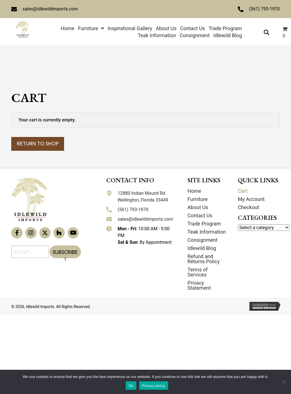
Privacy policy (153, 386)
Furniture (197, 199)
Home (194, 191)
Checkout (248, 207)
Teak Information (207, 232)
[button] (16, 232)
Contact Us (200, 215)
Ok (130, 386)
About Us (198, 207)
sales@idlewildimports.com (50, 9)
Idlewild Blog (202, 248)
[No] (284, 382)
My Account (251, 199)
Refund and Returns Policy (204, 258)
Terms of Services (198, 272)
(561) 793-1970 (264, 9)
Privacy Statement (199, 285)
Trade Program (204, 224)
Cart (242, 191)
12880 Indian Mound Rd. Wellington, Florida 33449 (143, 197)
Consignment (203, 240)
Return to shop (37, 143)
